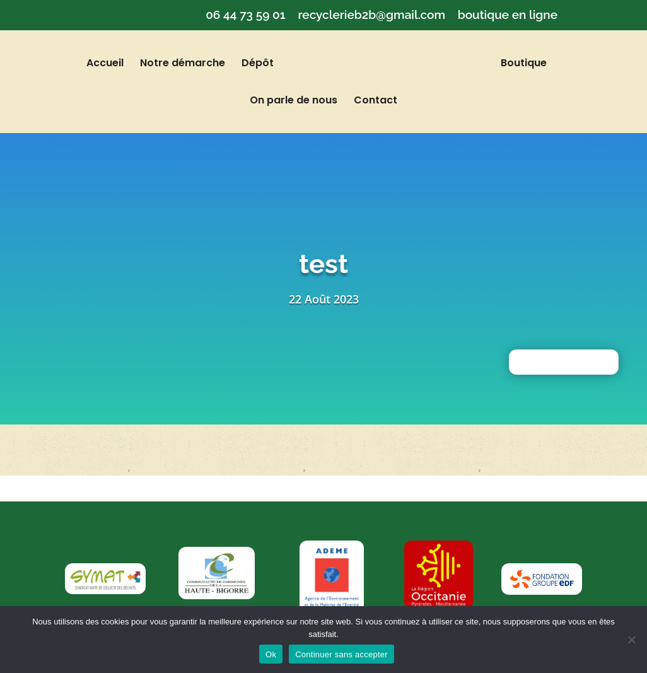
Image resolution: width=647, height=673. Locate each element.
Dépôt (268, 64)
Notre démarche (193, 64)
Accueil (115, 64)
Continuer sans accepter (341, 654)
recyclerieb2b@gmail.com (371, 15)
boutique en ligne (507, 15)
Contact (375, 101)
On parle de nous (293, 101)
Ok (270, 654)
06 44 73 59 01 (246, 15)
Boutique (513, 64)
